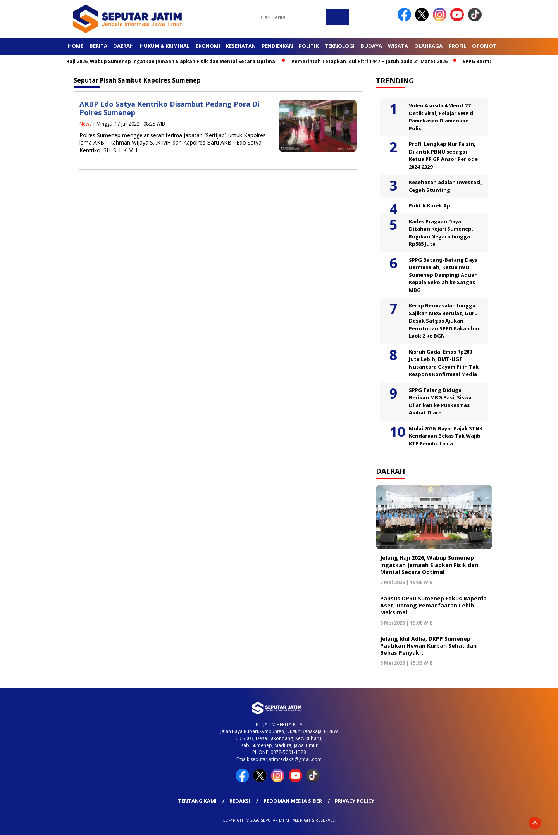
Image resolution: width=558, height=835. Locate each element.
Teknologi (340, 45)
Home (75, 45)
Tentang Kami (197, 800)
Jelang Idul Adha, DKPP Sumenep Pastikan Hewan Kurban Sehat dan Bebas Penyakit (428, 645)
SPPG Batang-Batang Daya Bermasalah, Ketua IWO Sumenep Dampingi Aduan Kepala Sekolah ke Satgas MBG (443, 274)
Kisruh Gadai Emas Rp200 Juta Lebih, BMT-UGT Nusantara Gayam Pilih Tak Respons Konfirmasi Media (444, 363)
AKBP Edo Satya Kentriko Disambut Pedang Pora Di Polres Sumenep (169, 108)
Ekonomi (208, 45)
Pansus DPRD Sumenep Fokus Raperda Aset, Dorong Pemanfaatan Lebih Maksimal (433, 605)
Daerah (123, 45)
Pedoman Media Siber (293, 800)
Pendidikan (277, 45)
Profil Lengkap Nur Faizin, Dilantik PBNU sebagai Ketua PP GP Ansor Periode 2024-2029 (443, 155)
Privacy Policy (354, 800)
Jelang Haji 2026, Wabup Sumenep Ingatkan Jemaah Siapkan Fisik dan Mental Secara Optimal (167, 61)
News (85, 124)
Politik (309, 45)
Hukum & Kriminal (164, 45)
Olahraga (428, 45)
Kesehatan (241, 45)
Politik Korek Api (430, 205)
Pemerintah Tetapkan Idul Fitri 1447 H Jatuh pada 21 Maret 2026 (373, 61)
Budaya (371, 45)
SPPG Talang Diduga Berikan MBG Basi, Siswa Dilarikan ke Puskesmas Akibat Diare (440, 401)
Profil (457, 45)
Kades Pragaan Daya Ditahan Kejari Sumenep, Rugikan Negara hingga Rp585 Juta (441, 233)
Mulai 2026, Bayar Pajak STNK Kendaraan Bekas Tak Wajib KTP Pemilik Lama (445, 436)
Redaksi (239, 800)
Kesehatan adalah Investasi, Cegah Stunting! (445, 186)
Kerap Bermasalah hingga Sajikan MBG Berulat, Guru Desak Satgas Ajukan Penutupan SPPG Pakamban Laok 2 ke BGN (445, 320)
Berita (98, 45)
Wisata (398, 45)
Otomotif (486, 45)
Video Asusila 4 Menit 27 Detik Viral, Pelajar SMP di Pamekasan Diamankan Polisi (442, 117)
